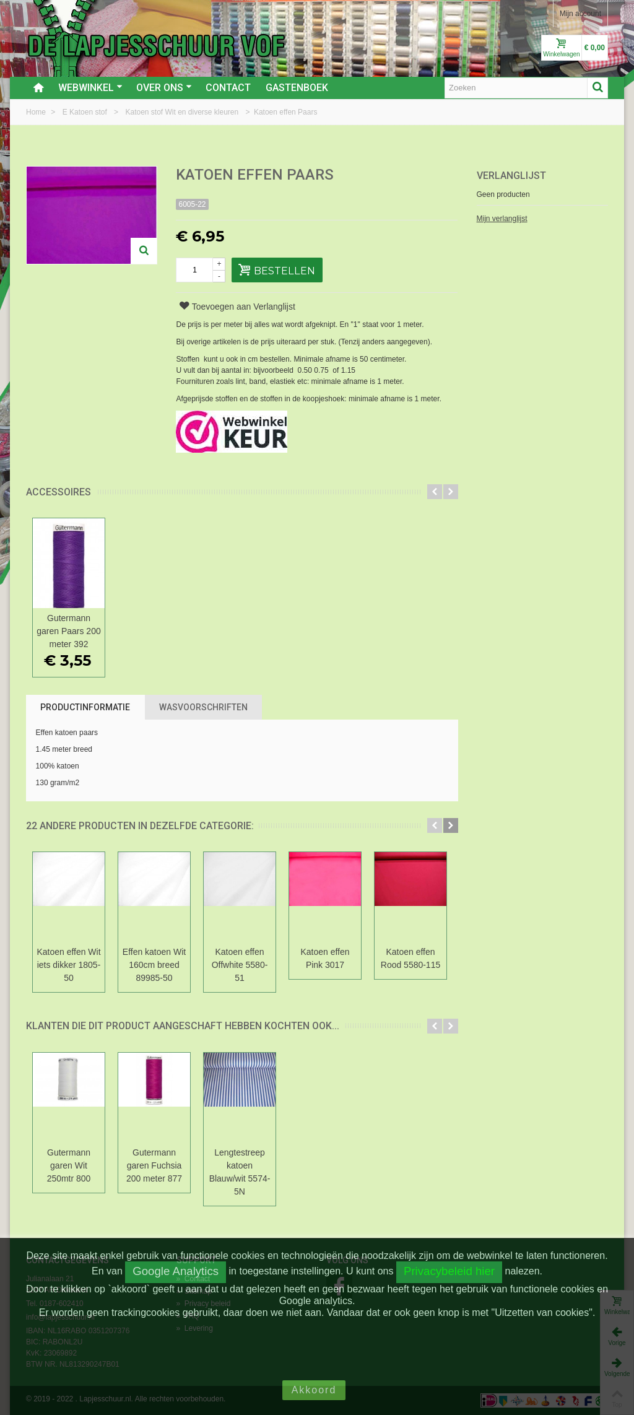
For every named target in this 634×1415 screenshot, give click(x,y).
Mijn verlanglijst (502, 218)
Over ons (164, 88)
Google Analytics (175, 1271)
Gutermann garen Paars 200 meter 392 (68, 631)
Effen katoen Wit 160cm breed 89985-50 (154, 965)
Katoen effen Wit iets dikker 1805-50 (68, 965)
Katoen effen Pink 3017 (324, 958)
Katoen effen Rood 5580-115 (410, 958)
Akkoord (314, 1390)
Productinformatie (85, 707)
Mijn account (580, 13)
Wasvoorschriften (203, 707)
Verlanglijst (511, 175)
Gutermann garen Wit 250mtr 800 (69, 1165)
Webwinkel (90, 88)
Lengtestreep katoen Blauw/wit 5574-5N (240, 1171)
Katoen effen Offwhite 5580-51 (240, 965)
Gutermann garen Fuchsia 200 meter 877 (154, 1165)
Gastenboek (297, 88)
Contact (228, 88)
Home (37, 112)
